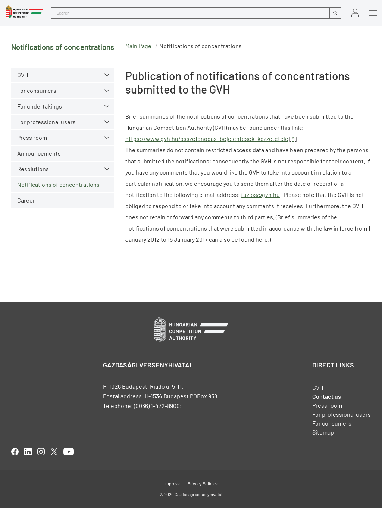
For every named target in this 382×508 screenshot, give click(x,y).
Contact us (326, 396)
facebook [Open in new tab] (15, 451)
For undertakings (39, 106)
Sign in (355, 12)
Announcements (39, 153)
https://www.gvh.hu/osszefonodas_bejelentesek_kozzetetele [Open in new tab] (206, 138)
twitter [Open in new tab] (54, 451)
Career (26, 200)
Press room (32, 137)
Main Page (138, 45)
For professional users (46, 121)
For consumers (36, 90)
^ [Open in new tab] (293, 138)
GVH (22, 74)
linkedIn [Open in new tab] (28, 451)
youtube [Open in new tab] (68, 451)
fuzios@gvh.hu (260, 194)
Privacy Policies (203, 483)
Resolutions (33, 168)
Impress (172, 483)
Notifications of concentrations (58, 184)
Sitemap (323, 432)
